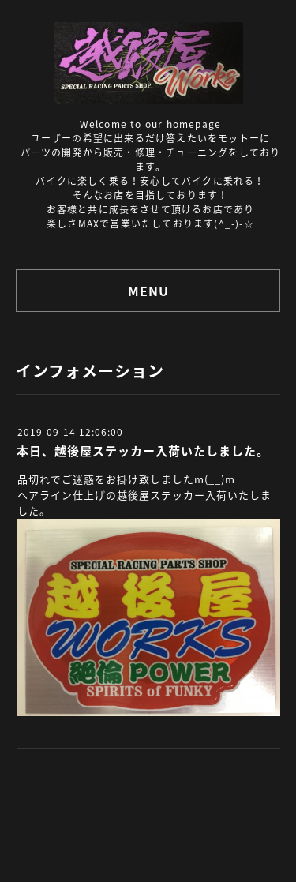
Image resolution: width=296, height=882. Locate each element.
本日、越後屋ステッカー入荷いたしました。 (143, 451)
